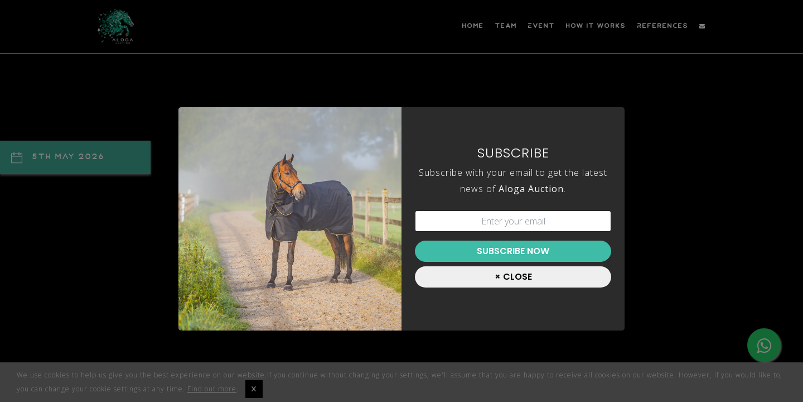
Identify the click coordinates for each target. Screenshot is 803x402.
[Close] (513, 277)
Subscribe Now (513, 251)
